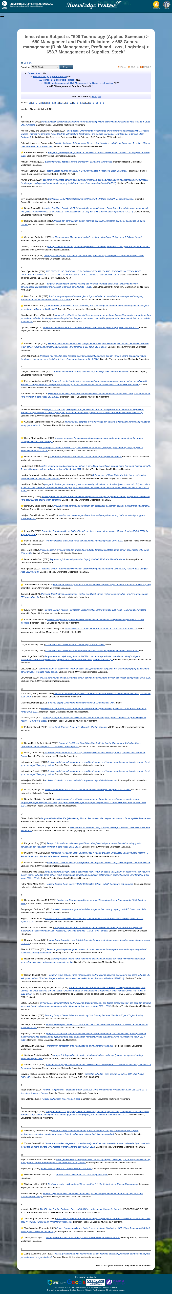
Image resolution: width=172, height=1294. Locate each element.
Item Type (96, 96)
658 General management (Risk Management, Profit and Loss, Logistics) (78, 83)
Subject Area (34, 73)
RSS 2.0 (147, 67)
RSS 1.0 (135, 67)
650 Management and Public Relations (57, 80)
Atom (123, 67)
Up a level (28, 63)
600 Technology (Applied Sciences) (50, 76)
